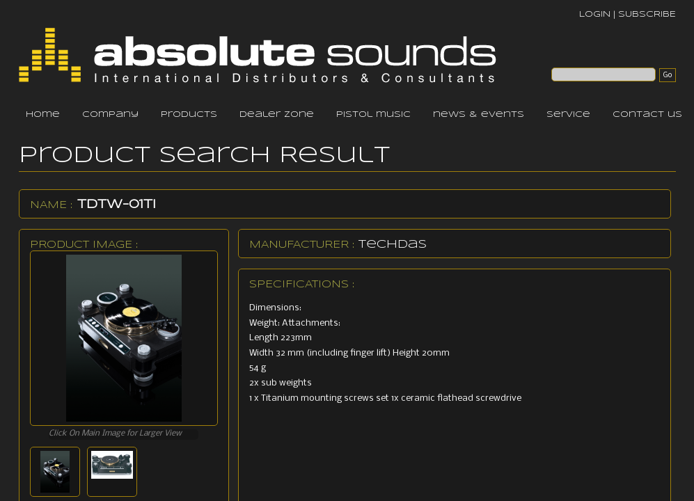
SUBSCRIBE (647, 14)
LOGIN (594, 14)
